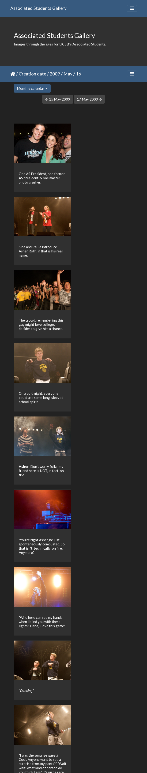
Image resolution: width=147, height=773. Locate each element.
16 (96, 745)
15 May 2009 (57, 99)
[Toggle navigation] (132, 8)
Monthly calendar (31, 88)
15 (86, 745)
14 (76, 745)
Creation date (32, 73)
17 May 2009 (89, 99)
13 (66, 745)
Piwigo (83, 763)
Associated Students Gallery (38, 8)
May (68, 73)
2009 (55, 73)
